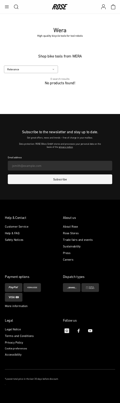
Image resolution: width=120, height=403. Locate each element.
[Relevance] (31, 69)
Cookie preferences (16, 348)
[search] (14, 7)
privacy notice (66, 147)
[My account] (103, 7)
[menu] (7, 7)
